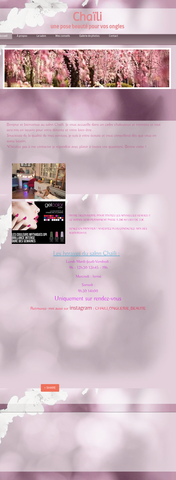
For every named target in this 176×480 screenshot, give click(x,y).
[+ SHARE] (50, 388)
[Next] (166, 68)
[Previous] (7, 68)
